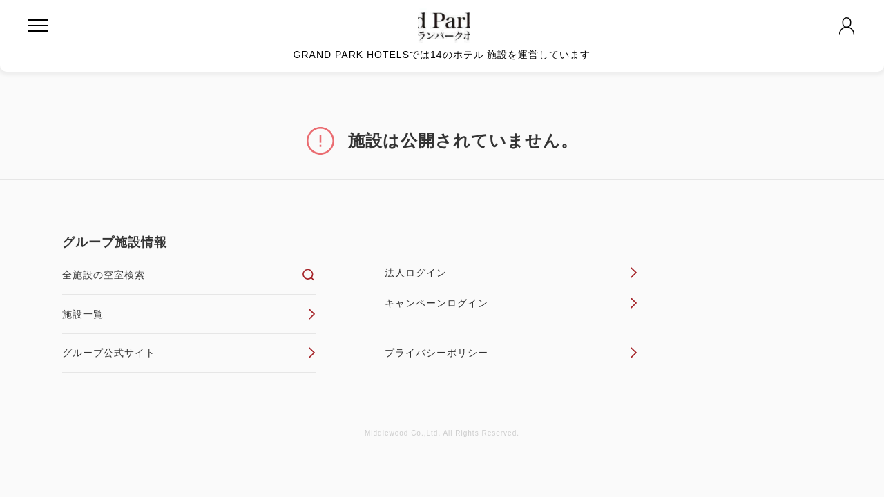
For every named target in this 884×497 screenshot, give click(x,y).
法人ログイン (511, 273)
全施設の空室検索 (189, 275)
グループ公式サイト (189, 353)
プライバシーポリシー (511, 353)
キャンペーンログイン (511, 303)
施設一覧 (189, 314)
